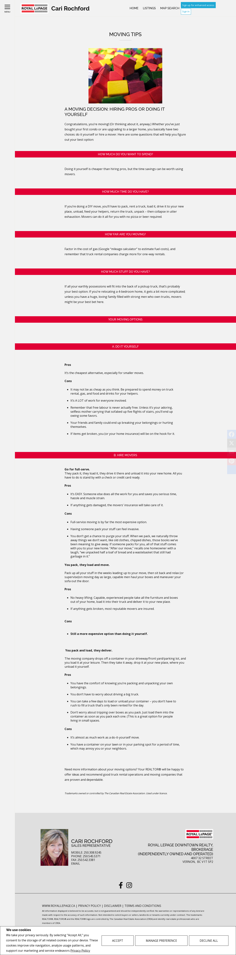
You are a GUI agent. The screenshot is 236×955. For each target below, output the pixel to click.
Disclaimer (113, 906)
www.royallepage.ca (58, 906)
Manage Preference (161, 941)
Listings (149, 8)
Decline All (209, 941)
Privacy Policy (80, 950)
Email (75, 864)
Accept (117, 941)
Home (134, 8)
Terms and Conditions (142, 906)
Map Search (169, 8)
